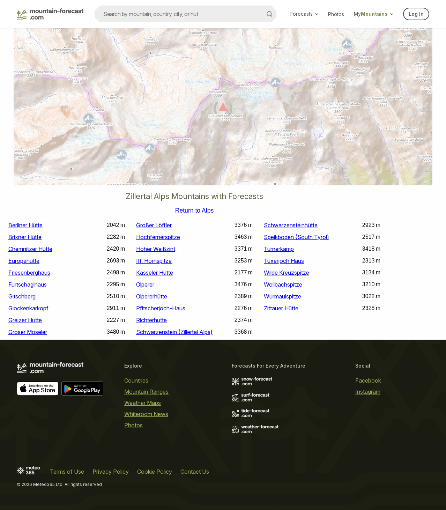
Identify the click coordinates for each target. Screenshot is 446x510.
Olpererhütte (151, 296)
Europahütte (23, 260)
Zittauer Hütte (281, 308)
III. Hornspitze (154, 260)
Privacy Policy (110, 471)
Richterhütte (151, 320)
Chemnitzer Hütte (30, 248)
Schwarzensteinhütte (291, 225)
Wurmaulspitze (282, 296)
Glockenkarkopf (28, 308)
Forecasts (304, 14)
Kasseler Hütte (154, 272)
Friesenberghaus (29, 272)
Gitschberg (22, 296)
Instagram (367, 391)
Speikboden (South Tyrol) (296, 237)
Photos (336, 14)
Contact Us (194, 471)
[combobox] (185, 14)
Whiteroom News (146, 414)
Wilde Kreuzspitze (286, 272)
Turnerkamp (279, 248)
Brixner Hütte (25, 237)
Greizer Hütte (25, 320)
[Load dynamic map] (223, 109)
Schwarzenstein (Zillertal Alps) (174, 331)
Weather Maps (142, 402)
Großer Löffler (154, 225)
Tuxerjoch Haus (284, 260)
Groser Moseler (27, 331)
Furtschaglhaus (27, 284)
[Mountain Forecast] (50, 14)
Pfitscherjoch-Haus (160, 308)
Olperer (145, 284)
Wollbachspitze (283, 284)
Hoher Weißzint (155, 248)
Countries (136, 380)
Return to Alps (194, 211)
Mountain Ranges (146, 391)
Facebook (368, 380)
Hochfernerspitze (158, 237)
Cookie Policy (154, 471)
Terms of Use (67, 471)
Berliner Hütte (25, 225)
